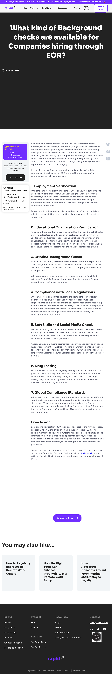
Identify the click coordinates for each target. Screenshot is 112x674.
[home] (10, 8)
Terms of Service (63, 671)
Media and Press (13, 647)
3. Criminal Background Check (13, 202)
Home (7, 622)
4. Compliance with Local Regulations (14, 208)
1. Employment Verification (15, 191)
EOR (33, 622)
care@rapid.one (99, 622)
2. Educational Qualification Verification (14, 195)
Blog (57, 622)
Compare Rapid (13, 642)
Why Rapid (10, 632)
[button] (31, 8)
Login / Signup (86, 8)
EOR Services (62, 632)
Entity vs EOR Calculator (68, 637)
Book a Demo (101, 8)
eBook (58, 627)
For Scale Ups (38, 647)
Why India (9, 627)
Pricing (77, 8)
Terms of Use (48, 671)
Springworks (86, 453)
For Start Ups (38, 642)
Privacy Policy (78, 671)
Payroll (34, 627)
